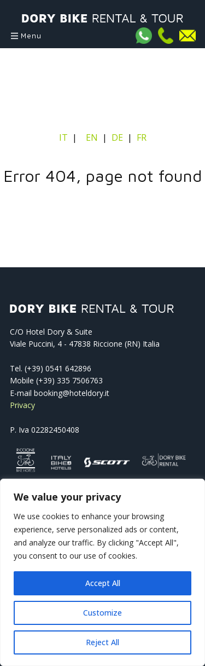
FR (142, 137)
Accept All (102, 583)
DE (117, 137)
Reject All (102, 642)
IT (64, 137)
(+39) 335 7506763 (69, 380)
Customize (102, 612)
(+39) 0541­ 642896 (58, 368)
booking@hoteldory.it (71, 393)
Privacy (22, 405)
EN (92, 137)
